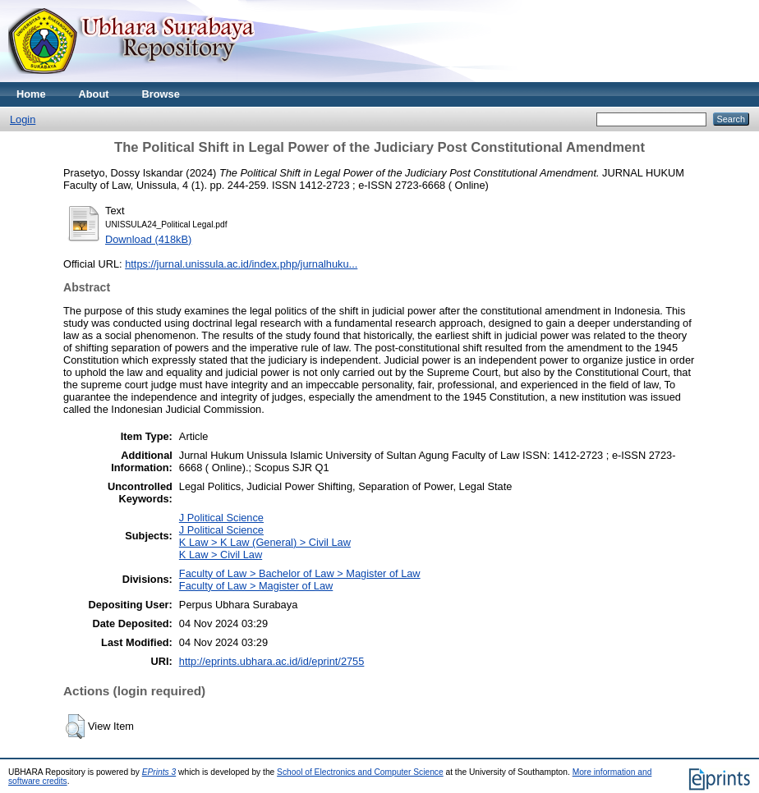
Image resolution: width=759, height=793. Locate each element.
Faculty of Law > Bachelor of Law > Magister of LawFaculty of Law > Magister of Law (300, 579)
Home (31, 94)
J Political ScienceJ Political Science (221, 523)
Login (22, 119)
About (94, 94)
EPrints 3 (159, 772)
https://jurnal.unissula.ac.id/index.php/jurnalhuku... (241, 264)
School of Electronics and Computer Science (360, 772)
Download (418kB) (148, 239)
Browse (161, 94)
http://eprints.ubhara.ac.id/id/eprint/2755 (272, 661)
